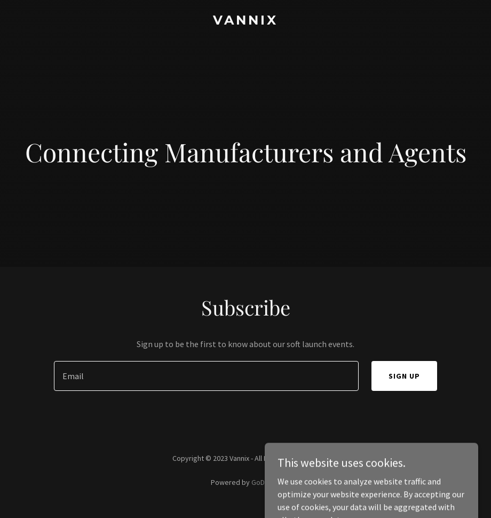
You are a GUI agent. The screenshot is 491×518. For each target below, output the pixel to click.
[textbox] (206, 376)
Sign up (404, 376)
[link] (245, 21)
